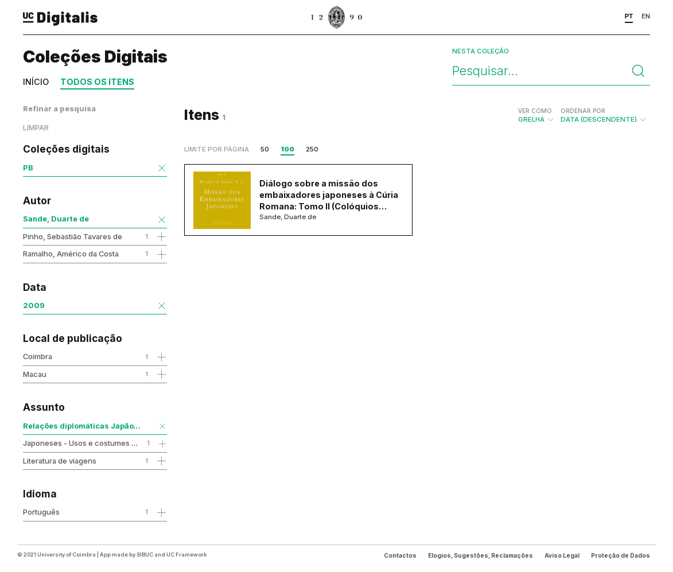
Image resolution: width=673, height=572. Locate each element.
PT (629, 16)
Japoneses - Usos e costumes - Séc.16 (91, 443)
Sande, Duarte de (56, 218)
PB (28, 167)
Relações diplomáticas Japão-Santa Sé (96, 425)
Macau (34, 374)
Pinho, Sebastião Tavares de (72, 236)
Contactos (400, 555)
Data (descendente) (604, 115)
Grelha (536, 115)
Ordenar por (583, 110)
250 (312, 149)
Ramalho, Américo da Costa (71, 253)
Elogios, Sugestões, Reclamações (480, 555)
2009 (34, 305)
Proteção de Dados (620, 555)
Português (41, 511)
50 (264, 149)
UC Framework (186, 554)
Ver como (535, 110)
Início (36, 82)
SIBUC (145, 554)
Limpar (36, 127)
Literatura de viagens (59, 460)
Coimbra (37, 356)
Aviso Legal (561, 555)
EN (645, 16)
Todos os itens (97, 82)
